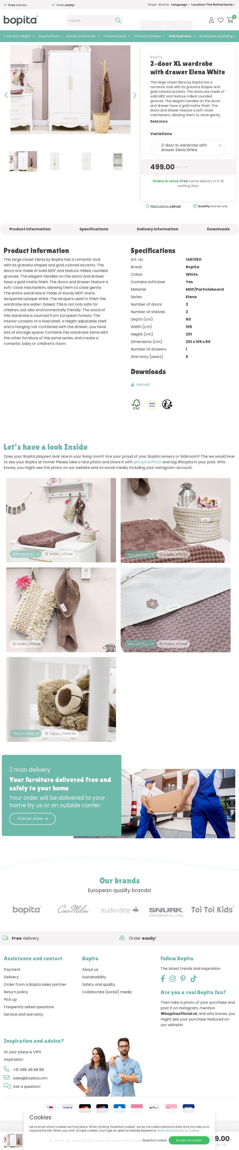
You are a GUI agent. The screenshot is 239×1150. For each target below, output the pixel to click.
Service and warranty (23, 1036)
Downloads (218, 241)
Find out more (32, 840)
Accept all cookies (189, 1140)
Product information (30, 241)
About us (90, 991)
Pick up (10, 1021)
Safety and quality (98, 1006)
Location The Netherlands (213, 5)
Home (8, 48)
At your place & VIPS (22, 1074)
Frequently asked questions (29, 1029)
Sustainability (94, 999)
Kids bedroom (180, 36)
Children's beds (115, 36)
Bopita (156, 69)
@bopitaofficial (148, 474)
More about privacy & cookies (178, 1130)
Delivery (11, 999)
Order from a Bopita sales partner (35, 1006)
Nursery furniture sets (81, 36)
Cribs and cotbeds (17, 36)
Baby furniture (49, 36)
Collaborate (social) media (107, 1014)
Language (180, 5)
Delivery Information (157, 241)
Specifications (93, 241)
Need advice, (24, 5)
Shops (152, 5)
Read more (159, 134)
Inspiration (13, 1081)
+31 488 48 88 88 (150, 16)
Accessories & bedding (215, 36)
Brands (164, 5)
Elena (48, 48)
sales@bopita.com (179, 16)
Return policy (16, 1014)
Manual (140, 397)
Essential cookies (155, 1140)
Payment (12, 991)
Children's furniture (147, 36)
